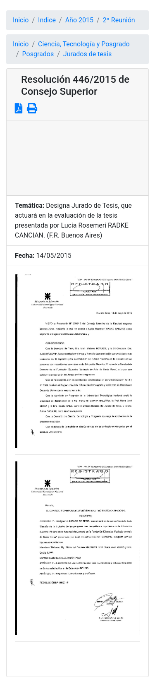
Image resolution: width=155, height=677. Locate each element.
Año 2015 (79, 20)
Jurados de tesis (87, 54)
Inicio (21, 20)
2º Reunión (119, 20)
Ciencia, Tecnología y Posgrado (83, 44)
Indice (47, 20)
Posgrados (38, 54)
